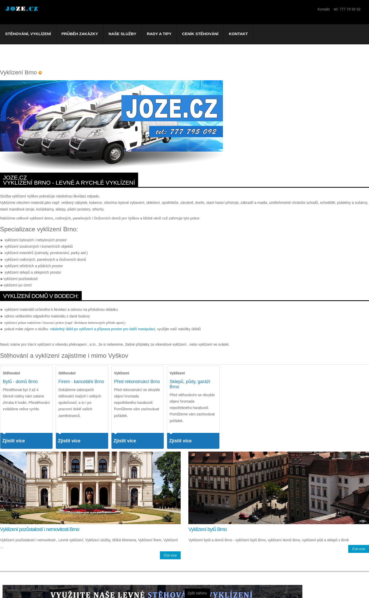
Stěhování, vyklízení (28, 34)
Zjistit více (13, 440)
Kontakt (238, 34)
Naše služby (123, 34)
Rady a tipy (159, 34)
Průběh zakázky (79, 34)
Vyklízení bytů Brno (207, 529)
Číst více (170, 555)
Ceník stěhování (200, 34)
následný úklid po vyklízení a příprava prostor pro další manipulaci (102, 329)
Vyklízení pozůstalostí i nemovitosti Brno (39, 529)
